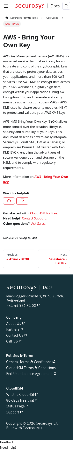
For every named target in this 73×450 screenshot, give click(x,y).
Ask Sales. (38, 223)
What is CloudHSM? (22, 394)
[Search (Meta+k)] (66, 6)
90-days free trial (20, 400)
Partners (12, 329)
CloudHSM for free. (44, 213)
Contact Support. (34, 218)
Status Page (15, 406)
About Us (13, 324)
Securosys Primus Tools (21, 17)
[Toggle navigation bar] (6, 6)
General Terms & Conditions (28, 362)
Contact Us (14, 335)
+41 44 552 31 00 (21, 305)
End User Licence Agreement (29, 374)
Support (12, 412)
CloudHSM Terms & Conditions (31, 368)
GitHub (12, 341)
